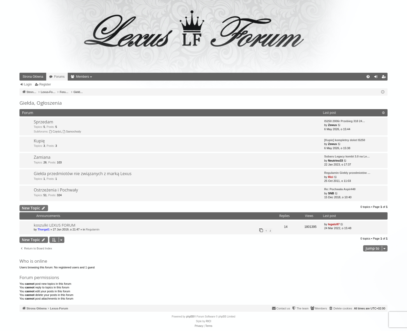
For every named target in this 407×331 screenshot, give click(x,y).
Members (82, 76)
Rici (330, 176)
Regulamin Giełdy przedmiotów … (347, 172)
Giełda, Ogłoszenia (40, 103)
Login (28, 84)
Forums (59, 76)
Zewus (332, 125)
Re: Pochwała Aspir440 (340, 189)
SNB (331, 193)
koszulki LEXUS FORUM (55, 225)
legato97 (334, 224)
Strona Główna (33, 76)
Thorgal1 (44, 229)
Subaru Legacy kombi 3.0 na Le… (347, 156)
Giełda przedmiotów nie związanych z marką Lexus (83, 173)
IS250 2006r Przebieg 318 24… (344, 121)
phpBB (190, 316)
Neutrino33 (335, 160)
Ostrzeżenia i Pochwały (56, 190)
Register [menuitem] (385, 78)
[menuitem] (368, 77)
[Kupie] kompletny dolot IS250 (344, 140)
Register (45, 84)
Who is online (33, 261)
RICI (208, 321)
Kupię (39, 141)
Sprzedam (43, 122)
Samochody (72, 131)
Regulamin (93, 229)
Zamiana (42, 157)
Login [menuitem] (377, 78)
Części (55, 131)
